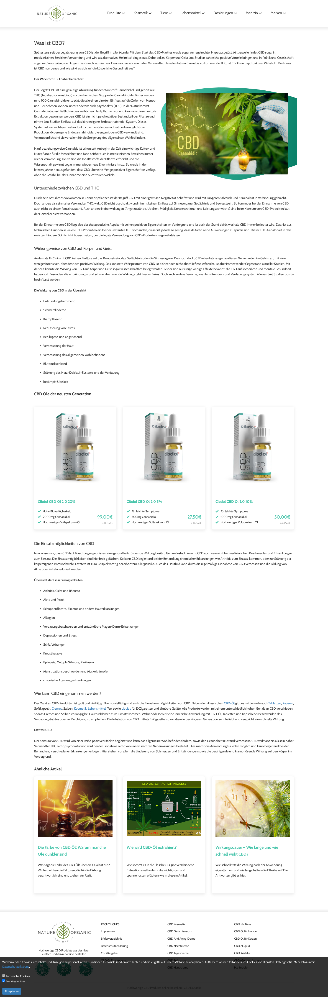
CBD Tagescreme (178, 953)
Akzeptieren (12, 991)
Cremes (57, 708)
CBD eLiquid (242, 946)
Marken (278, 13)
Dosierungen (225, 13)
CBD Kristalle (242, 953)
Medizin (254, 13)
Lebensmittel (193, 13)
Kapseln (287, 703)
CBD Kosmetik (176, 924)
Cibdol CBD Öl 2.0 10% (234, 501)
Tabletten (274, 703)
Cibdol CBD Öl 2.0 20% (57, 501)
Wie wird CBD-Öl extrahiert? (152, 847)
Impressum (108, 931)
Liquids (126, 708)
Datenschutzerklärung (114, 946)
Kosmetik (143, 13)
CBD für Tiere (242, 924)
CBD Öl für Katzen (245, 938)
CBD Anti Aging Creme (181, 938)
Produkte (116, 13)
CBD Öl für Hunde (245, 931)
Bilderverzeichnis (111, 938)
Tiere (166, 13)
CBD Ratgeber (109, 953)
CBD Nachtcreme (178, 946)
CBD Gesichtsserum (179, 931)
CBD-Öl (229, 703)
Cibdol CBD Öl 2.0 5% (144, 501)
